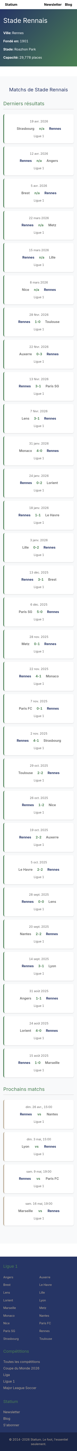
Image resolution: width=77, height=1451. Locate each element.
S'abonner (11, 1425)
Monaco (9, 1315)
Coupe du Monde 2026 (21, 1368)
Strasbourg (11, 1338)
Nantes (44, 1315)
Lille (42, 1292)
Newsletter (53, 4)
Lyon (42, 1300)
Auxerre (45, 1277)
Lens (6, 1292)
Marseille (9, 1308)
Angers (8, 1277)
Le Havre (45, 1284)
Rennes (44, 1331)
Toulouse (45, 1338)
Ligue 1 (39, 136)
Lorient (8, 1300)
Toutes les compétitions (21, 1362)
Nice (6, 1323)
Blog (68, 4)
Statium (11, 4)
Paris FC (45, 1323)
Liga (6, 1375)
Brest (6, 1284)
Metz (42, 1308)
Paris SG (9, 1331)
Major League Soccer (19, 1388)
